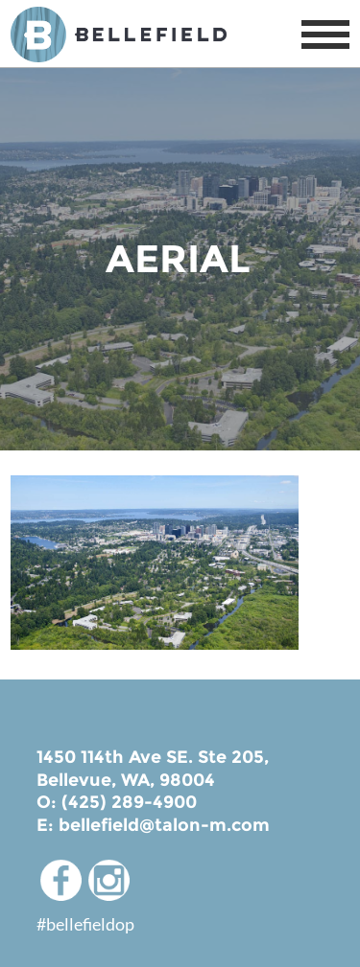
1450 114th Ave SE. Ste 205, (152, 757)
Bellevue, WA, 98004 (125, 780)
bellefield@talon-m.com (164, 825)
